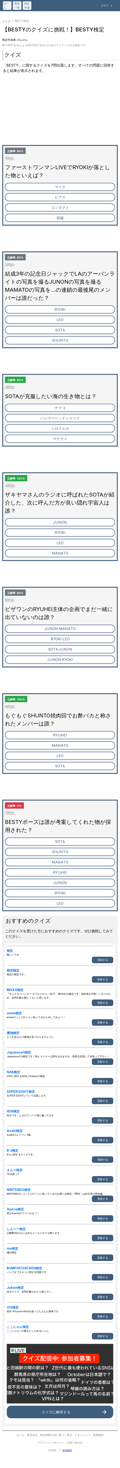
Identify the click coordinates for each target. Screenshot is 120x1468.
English (67, 1450)
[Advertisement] (60, 113)
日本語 (52, 1450)
